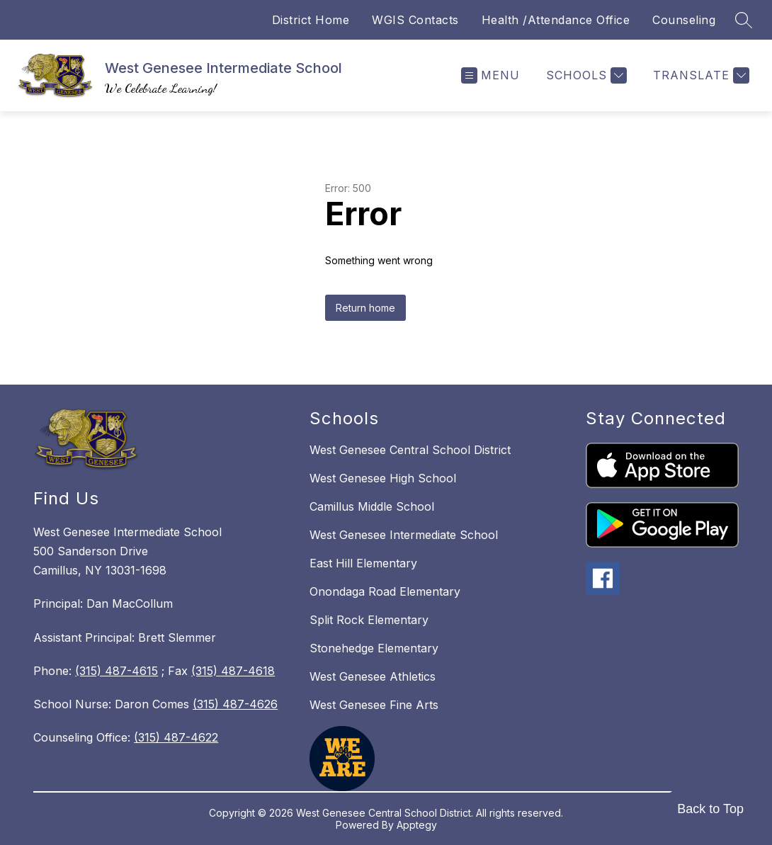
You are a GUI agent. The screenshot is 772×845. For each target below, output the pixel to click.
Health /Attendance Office (556, 20)
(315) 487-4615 (116, 671)
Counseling (683, 20)
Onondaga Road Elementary (385, 591)
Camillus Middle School (372, 506)
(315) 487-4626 (235, 704)
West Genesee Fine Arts (374, 705)
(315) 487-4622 (176, 737)
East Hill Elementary (363, 563)
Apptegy (417, 825)
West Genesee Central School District (410, 450)
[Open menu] (490, 75)
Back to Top (710, 809)
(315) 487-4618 (233, 671)
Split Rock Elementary (369, 620)
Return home (365, 308)
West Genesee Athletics (373, 676)
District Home (311, 20)
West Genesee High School (383, 478)
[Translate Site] (699, 75)
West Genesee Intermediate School (404, 535)
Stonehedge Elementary (374, 648)
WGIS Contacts (415, 20)
